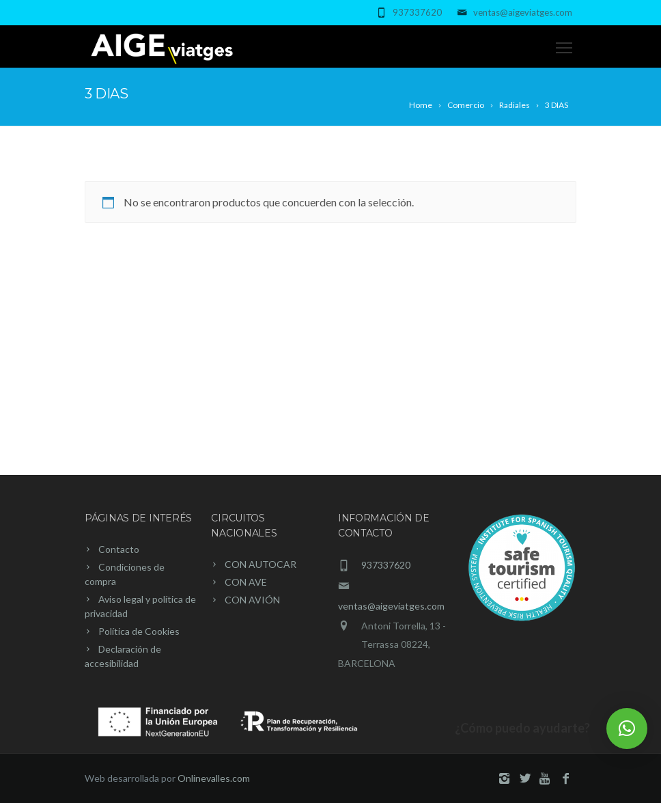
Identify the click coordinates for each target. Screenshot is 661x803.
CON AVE (246, 582)
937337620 (417, 12)
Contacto (118, 549)
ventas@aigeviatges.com (522, 12)
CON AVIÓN (252, 599)
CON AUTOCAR (260, 564)
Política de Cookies (139, 631)
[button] (626, 728)
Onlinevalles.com (214, 778)
